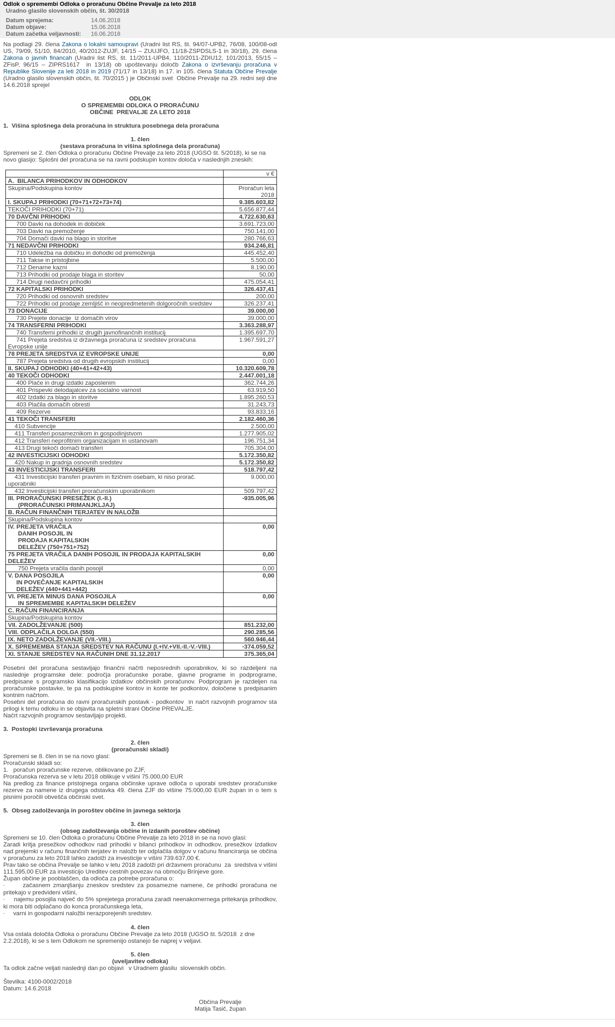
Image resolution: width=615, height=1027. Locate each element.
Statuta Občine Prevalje (245, 71)
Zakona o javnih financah (37, 57)
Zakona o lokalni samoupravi (100, 44)
